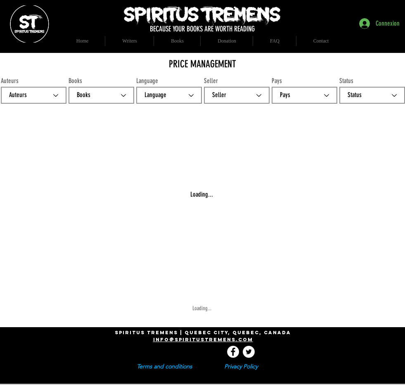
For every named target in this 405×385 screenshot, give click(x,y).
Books (75, 81)
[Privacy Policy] (241, 367)
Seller (211, 81)
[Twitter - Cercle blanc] (249, 352)
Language (147, 81)
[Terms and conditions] (164, 367)
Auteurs (10, 81)
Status (346, 81)
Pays (277, 81)
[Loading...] (203, 308)
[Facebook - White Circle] (233, 352)
